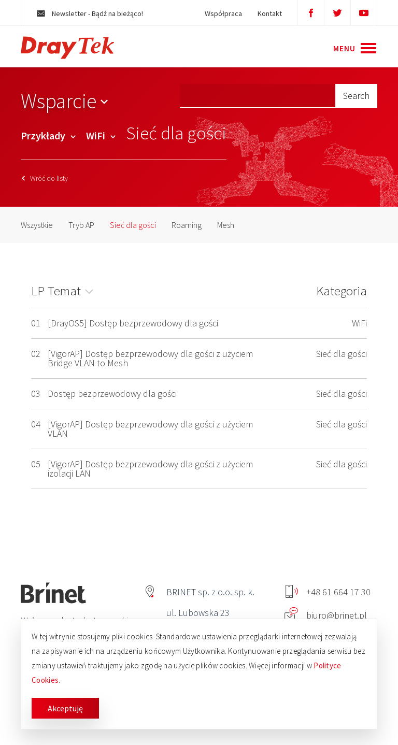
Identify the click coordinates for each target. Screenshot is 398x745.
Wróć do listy (45, 178)
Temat (64, 290)
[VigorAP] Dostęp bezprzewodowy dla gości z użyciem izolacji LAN (150, 468)
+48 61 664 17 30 (328, 592)
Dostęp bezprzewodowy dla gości (112, 393)
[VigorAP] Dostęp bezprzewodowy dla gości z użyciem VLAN (150, 428)
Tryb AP (81, 225)
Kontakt (270, 13)
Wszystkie (37, 225)
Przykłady (48, 135)
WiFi (101, 135)
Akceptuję (65, 708)
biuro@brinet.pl (326, 615)
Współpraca (223, 13)
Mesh (225, 225)
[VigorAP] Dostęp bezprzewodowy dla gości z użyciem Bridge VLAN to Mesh (150, 358)
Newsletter (90, 13)
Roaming (187, 225)
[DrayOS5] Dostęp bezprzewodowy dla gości (133, 323)
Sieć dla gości (133, 225)
